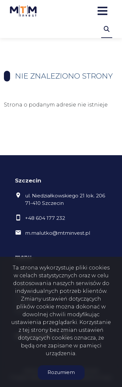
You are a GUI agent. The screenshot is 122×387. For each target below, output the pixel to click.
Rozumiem (61, 372)
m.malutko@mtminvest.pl (57, 233)
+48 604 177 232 (45, 218)
